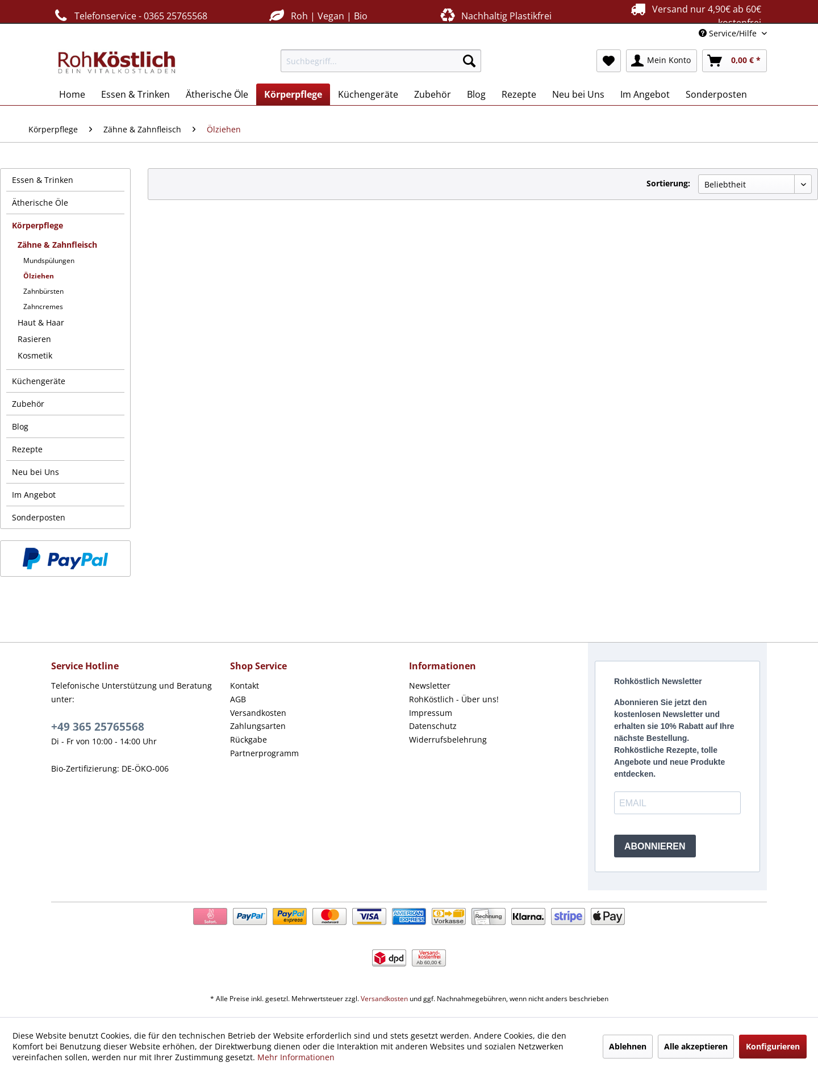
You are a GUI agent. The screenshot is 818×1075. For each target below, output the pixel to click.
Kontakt (244, 685)
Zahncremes (43, 306)
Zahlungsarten (258, 725)
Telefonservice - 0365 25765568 (129, 16)
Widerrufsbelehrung (448, 739)
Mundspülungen (48, 260)
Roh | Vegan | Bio (317, 16)
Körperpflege (37, 225)
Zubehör (28, 403)
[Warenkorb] (734, 60)
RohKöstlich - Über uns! (454, 699)
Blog (20, 426)
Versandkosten (258, 712)
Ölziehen (38, 276)
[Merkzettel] (608, 60)
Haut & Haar (41, 322)
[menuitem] (381, 60)
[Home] (72, 94)
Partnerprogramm (264, 753)
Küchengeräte (38, 381)
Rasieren (34, 339)
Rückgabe (248, 739)
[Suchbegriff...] (381, 60)
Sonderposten (38, 517)
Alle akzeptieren (696, 1046)
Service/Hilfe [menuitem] (729, 33)
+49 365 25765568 (97, 726)
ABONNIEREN (655, 846)
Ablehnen (627, 1046)
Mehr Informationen (296, 1057)
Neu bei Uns (35, 471)
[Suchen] (469, 60)
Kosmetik (35, 355)
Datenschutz (433, 725)
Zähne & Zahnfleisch (57, 244)
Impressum (430, 712)
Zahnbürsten (43, 291)
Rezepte (27, 449)
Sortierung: (668, 183)
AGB (238, 699)
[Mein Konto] (661, 60)
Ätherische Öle (40, 202)
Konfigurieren (773, 1046)
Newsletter (429, 685)
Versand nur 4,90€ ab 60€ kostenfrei (694, 15)
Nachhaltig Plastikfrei (495, 16)
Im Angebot (34, 494)
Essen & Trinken (42, 179)
